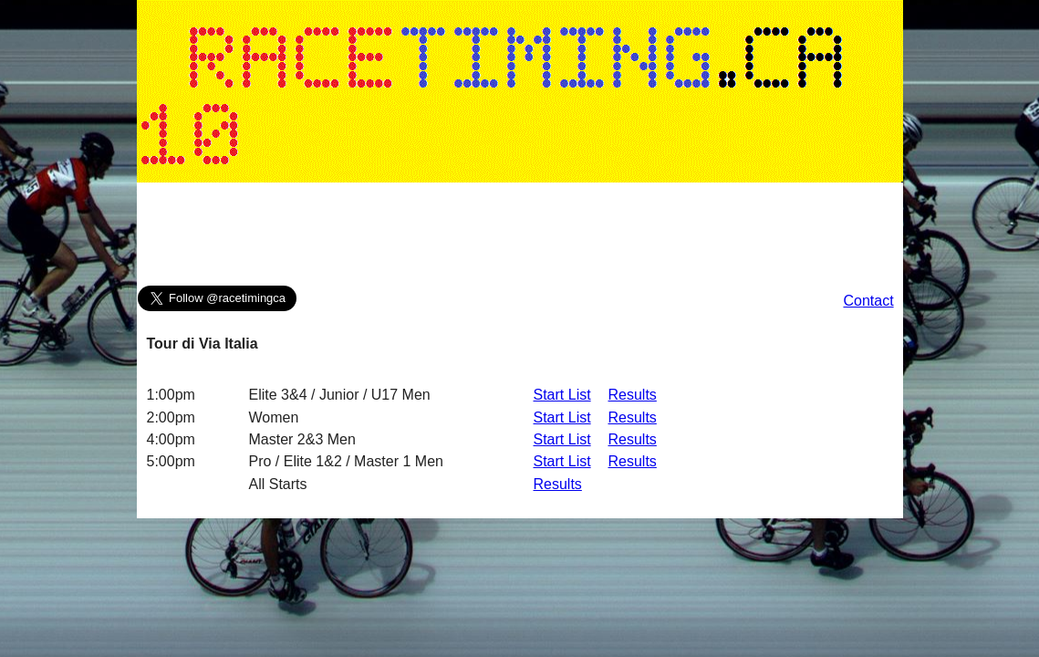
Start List (562, 394)
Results (632, 394)
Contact (868, 300)
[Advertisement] (520, 238)
